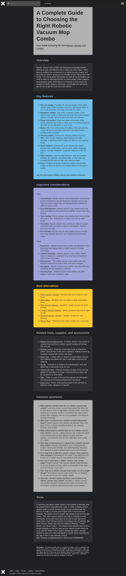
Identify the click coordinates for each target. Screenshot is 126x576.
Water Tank (44, 357)
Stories (48, 3)
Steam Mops (45, 300)
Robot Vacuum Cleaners (49, 295)
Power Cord (45, 383)
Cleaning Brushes (47, 370)
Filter (42, 377)
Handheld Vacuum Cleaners (51, 316)
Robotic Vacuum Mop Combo (51, 342)
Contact (30, 570)
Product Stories (40, 570)
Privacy (23, 570)
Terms (17, 570)
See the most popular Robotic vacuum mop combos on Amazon (60, 175)
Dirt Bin (43, 365)
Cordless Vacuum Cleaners (50, 310)
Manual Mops (45, 321)
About (11, 570)
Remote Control (46, 349)
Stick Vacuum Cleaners (49, 305)
